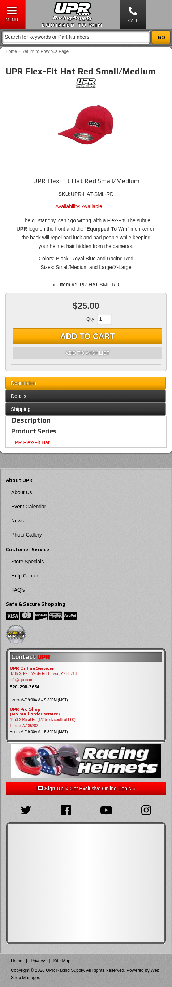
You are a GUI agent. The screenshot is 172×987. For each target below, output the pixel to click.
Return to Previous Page (45, 51)
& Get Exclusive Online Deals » (86, 788)
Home (11, 51)
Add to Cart (87, 336)
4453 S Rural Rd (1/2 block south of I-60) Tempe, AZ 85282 (43, 723)
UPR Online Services (32, 668)
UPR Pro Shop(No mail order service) (35, 712)
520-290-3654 (24, 686)
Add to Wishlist (87, 353)
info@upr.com (21, 680)
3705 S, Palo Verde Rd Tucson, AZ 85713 (43, 674)
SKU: (65, 194)
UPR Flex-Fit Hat (30, 442)
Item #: (68, 284)
